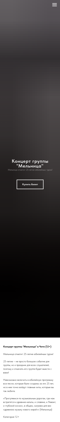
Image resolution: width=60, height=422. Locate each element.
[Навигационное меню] (54, 4)
